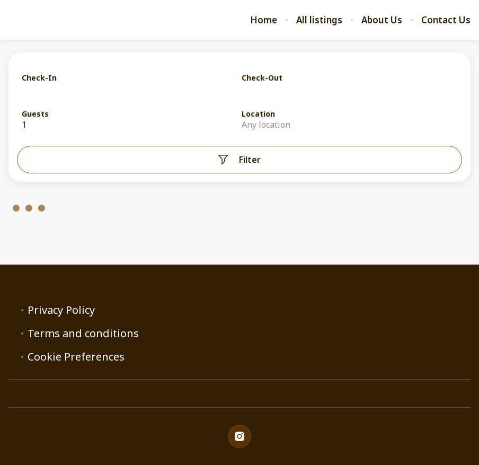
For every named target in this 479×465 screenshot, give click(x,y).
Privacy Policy (61, 310)
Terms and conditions (83, 333)
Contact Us (446, 20)
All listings (319, 20)
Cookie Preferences (76, 357)
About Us (381, 20)
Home (263, 20)
